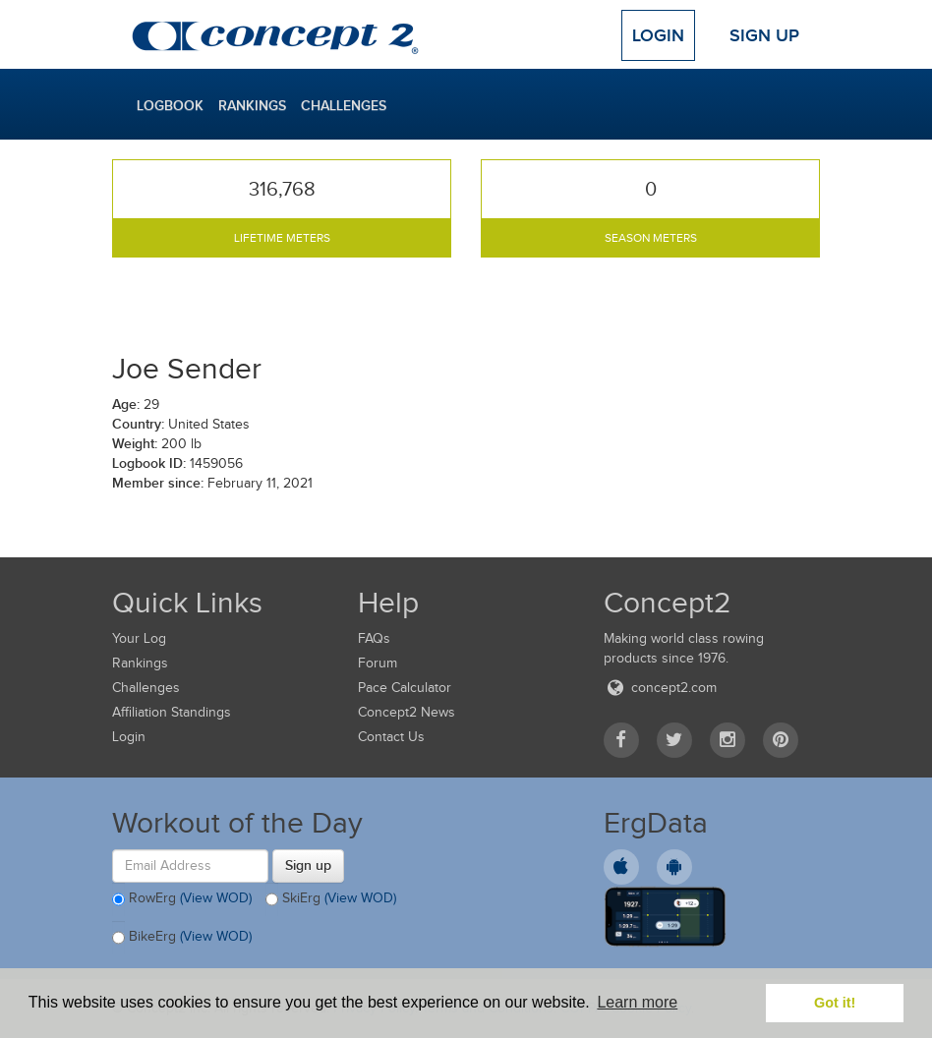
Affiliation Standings (171, 712)
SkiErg (330, 899)
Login (658, 35)
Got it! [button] (834, 1002)
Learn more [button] (637, 1002)
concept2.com (660, 687)
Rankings (252, 105)
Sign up (308, 865)
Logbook (170, 105)
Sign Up (764, 35)
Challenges (343, 105)
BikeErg (182, 937)
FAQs (374, 638)
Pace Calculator (404, 687)
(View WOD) (216, 898)
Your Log (139, 638)
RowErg (182, 899)
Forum (377, 663)
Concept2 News (406, 712)
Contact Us (391, 736)
